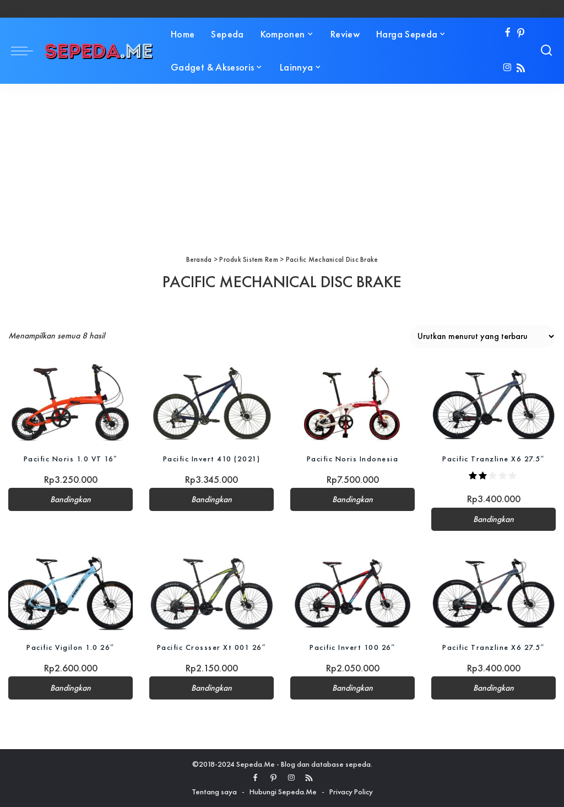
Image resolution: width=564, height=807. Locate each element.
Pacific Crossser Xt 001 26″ (211, 647)
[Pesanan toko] (483, 336)
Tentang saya (214, 792)
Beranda (199, 259)
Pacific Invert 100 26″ (352, 647)
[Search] (546, 51)
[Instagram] (507, 68)
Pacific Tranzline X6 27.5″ (493, 459)
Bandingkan (70, 499)
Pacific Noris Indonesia (353, 459)
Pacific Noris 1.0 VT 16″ (71, 459)
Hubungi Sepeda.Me (283, 792)
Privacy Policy (351, 792)
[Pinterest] (520, 33)
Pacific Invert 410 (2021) (212, 459)
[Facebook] (507, 33)
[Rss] (520, 68)
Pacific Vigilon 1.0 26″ (70, 647)
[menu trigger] (27, 51)
